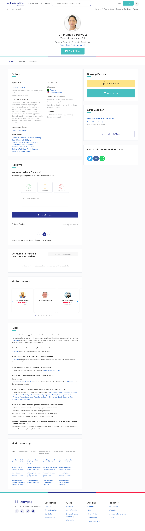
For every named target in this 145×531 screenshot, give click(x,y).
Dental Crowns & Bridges (21, 140)
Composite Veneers (19, 138)
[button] (35, 315)
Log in (119, 3)
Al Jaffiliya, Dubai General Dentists (49, 461)
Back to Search (15, 9)
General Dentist (18, 87)
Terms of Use (93, 517)
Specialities (33, 3)
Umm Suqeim (71, 510)
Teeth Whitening (18, 151)
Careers (90, 506)
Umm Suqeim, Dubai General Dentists (65, 461)
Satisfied (28, 190)
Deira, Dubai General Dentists (18, 474)
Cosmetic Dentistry (34, 138)
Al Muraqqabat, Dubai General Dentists (32, 462)
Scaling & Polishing (19, 149)
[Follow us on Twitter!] (32, 511)
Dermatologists (51, 510)
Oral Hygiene (17, 144)
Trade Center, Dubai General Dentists (34, 468)
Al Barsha (70, 520)
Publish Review (45, 215)
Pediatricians (50, 517)
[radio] (19, 302)
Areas (14, 452)
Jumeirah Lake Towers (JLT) (72, 515)
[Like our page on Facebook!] (17, 511)
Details (11, 61)
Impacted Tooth (32, 142)
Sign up (128, 3)
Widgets (112, 510)
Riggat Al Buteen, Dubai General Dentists (49, 475)
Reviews (21, 61)
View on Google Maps (111, 134)
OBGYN (48, 506)
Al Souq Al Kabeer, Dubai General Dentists (33, 475)
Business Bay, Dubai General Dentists (50, 468)
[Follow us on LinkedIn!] (22, 511)
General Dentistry (19, 142)
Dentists (48, 514)
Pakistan (52, 90)
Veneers (28, 151)
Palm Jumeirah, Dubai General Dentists (48, 482)
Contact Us (92, 514)
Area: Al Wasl (95, 122)
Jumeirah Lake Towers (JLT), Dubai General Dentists (18, 482)
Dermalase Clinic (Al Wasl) (21, 382)
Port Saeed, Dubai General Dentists (65, 468)
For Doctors (45, 3)
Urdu (24, 130)
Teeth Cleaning (33, 149)
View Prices (111, 84)
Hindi (20, 130)
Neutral (45, 190)
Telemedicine (70, 452)
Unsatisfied (61, 190)
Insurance (33, 61)
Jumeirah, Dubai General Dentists (18, 461)
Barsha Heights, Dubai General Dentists (64, 482)
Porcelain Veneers (19, 147)
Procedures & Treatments (44, 453)
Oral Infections (28, 144)
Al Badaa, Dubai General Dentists (33, 481)
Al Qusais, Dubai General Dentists (65, 474)
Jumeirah (69, 506)
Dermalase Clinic (72, 45)
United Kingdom (55, 92)
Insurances (58, 452)
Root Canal (30, 147)
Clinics (33, 452)
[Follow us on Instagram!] (27, 511)
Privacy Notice (93, 521)
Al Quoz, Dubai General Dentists (18, 468)
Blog (89, 510)
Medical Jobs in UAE (117, 514)
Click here (15, 340)
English (15, 130)
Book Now (74, 51)
